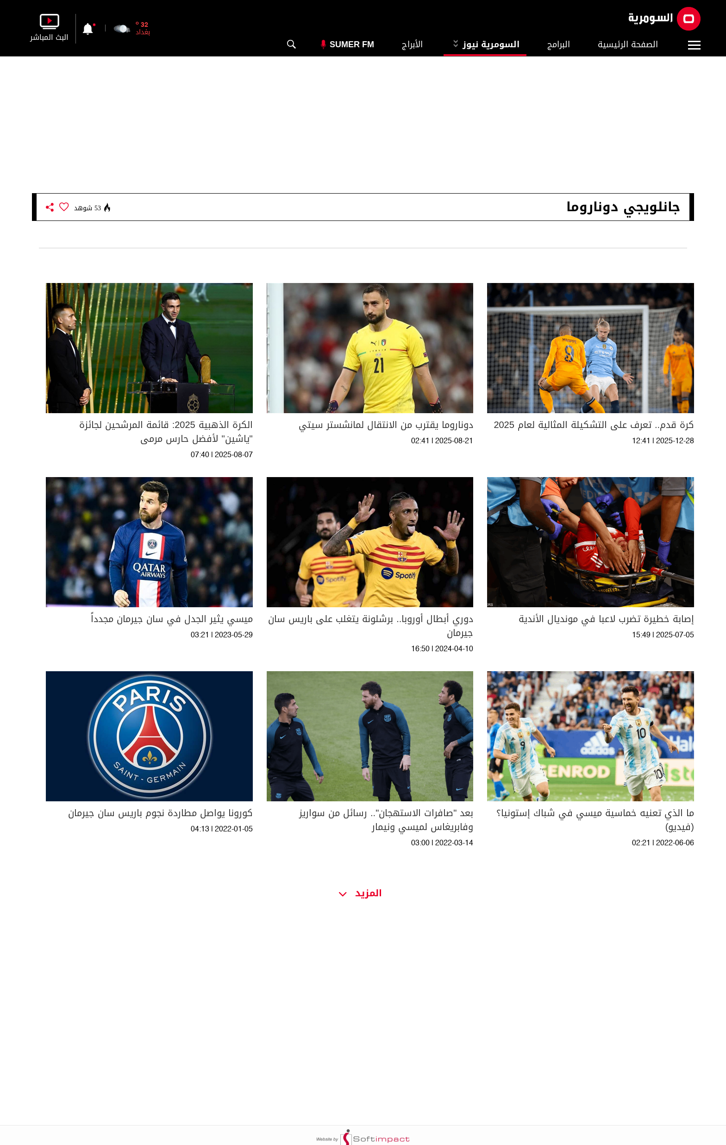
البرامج (558, 44)
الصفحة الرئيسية (628, 44)
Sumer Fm (352, 44)
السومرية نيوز (485, 44)
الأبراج (412, 44)
